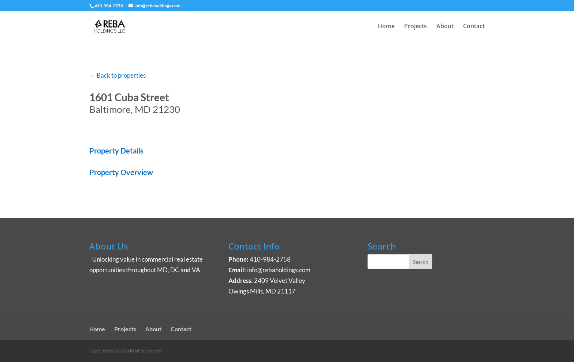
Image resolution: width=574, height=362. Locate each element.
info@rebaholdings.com (278, 270)
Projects (415, 26)
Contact (474, 26)
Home (386, 26)
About (445, 26)
